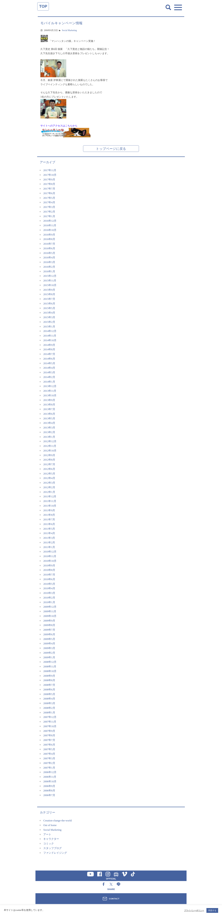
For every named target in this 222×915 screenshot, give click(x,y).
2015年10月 (49, 285)
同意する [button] (212, 910)
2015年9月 (49, 289)
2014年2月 (49, 377)
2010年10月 (49, 560)
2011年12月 (49, 496)
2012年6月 (49, 469)
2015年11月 (49, 280)
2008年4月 (49, 698)
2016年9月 (49, 234)
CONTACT (114, 898)
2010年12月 (49, 551)
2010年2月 (49, 597)
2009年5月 (49, 639)
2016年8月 (49, 239)
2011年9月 (49, 510)
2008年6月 (49, 689)
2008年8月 (49, 680)
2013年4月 (49, 423)
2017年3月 (49, 207)
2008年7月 (49, 684)
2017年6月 (49, 193)
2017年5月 (49, 197)
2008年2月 (49, 707)
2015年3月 (49, 317)
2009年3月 (49, 648)
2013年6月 (49, 413)
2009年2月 (49, 652)
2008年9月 (49, 675)
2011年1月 (49, 547)
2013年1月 (49, 436)
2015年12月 (49, 275)
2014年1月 (49, 381)
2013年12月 (49, 386)
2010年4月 (49, 588)
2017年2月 (49, 211)
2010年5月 (49, 583)
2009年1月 (49, 657)
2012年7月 (49, 464)
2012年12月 (49, 441)
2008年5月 (49, 694)
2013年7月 (49, 409)
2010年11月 (49, 556)
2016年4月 (49, 257)
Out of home (50, 825)
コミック (48, 843)
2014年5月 (49, 363)
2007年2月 (49, 763)
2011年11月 (49, 501)
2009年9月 (49, 620)
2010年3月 (49, 593)
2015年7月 (49, 298)
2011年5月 (49, 528)
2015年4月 (49, 312)
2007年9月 (49, 730)
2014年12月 (49, 331)
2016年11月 (49, 225)
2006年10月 (49, 781)
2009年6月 (49, 634)
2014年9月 (49, 345)
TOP (43, 6)
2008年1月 (49, 712)
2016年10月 (49, 230)
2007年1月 (49, 767)
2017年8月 (49, 184)
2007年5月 (49, 749)
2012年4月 (49, 478)
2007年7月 (49, 740)
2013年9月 (49, 400)
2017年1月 (49, 216)
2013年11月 (49, 390)
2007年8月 (49, 735)
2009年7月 (49, 629)
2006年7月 (49, 795)
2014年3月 (49, 372)
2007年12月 (49, 717)
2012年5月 (49, 473)
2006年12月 (49, 772)
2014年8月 (49, 349)
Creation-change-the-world (57, 820)
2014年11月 (49, 335)
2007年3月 (49, 758)
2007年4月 (49, 753)
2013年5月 (49, 418)
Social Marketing (69, 30)
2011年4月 (49, 533)
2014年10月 (49, 340)
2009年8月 (49, 625)
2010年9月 (49, 565)
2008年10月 (49, 671)
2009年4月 (49, 643)
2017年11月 (49, 170)
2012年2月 (49, 487)
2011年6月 (49, 524)
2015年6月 (49, 303)
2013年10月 (49, 395)
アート (47, 834)
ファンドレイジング (55, 852)
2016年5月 (49, 253)
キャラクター (51, 838)
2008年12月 (49, 661)
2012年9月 (49, 455)
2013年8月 (49, 404)
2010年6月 (49, 579)
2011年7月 (49, 519)
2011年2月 (49, 542)
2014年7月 (49, 354)
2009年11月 (49, 611)
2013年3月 (49, 427)
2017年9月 (49, 179)
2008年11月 (49, 666)
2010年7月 (49, 574)
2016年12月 (49, 220)
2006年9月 (49, 786)
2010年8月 (49, 570)
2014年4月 (49, 367)
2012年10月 (49, 450)
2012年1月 (49, 492)
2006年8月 (49, 790)
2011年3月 (49, 537)
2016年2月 (49, 266)
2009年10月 (49, 616)
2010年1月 (49, 602)
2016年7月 (49, 243)
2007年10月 (49, 726)
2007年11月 (49, 721)
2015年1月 (49, 326)
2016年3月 (49, 262)
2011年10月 (49, 505)
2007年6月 (49, 744)
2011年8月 (49, 514)
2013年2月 (49, 432)
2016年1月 (49, 271)
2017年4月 (49, 202)
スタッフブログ (52, 848)
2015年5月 (49, 308)
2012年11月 (49, 446)
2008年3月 (49, 703)
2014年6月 (49, 358)
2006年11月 (49, 776)
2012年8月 (49, 459)
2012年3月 (49, 482)
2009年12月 (49, 606)
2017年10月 (49, 174)
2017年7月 (49, 188)
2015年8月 (49, 294)
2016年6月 (49, 248)
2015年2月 (49, 321)
